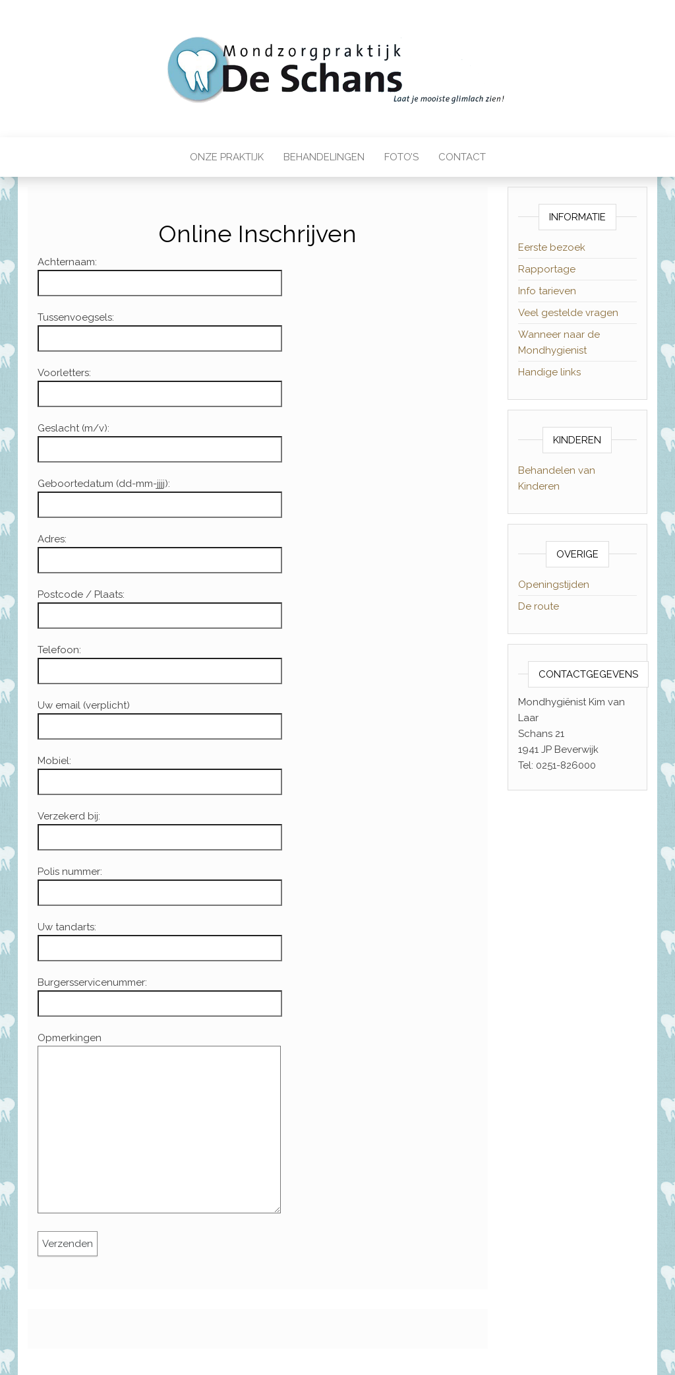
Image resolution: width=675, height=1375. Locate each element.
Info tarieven (547, 291)
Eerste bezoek (551, 247)
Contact (462, 157)
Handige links (549, 372)
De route (538, 606)
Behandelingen (324, 157)
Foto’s (401, 157)
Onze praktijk (227, 157)
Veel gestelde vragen (568, 313)
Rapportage (546, 269)
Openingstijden (553, 585)
